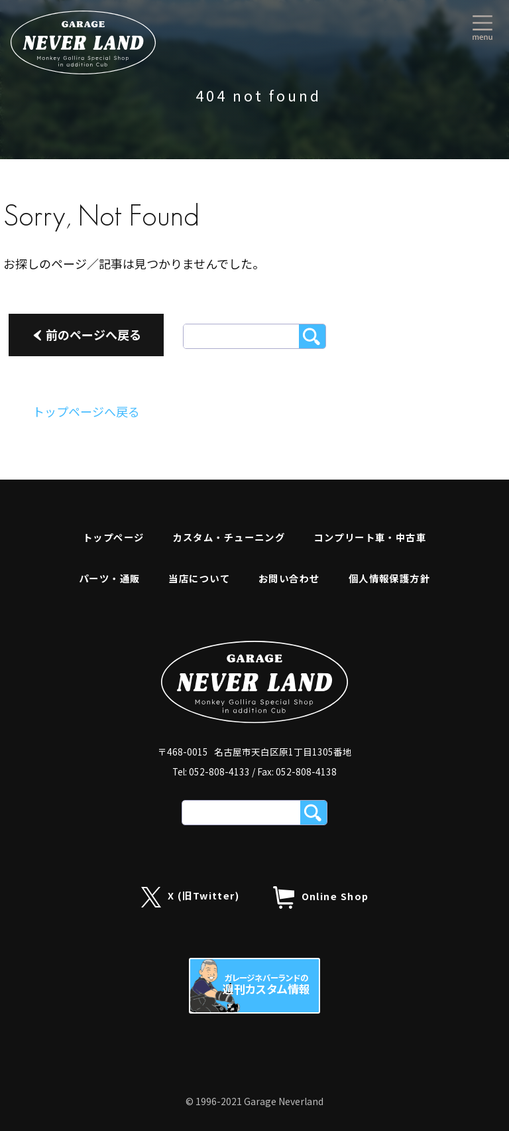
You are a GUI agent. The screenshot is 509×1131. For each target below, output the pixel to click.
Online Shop (320, 897)
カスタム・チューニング (228, 537)
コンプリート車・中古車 (369, 537)
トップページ (113, 537)
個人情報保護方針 (390, 578)
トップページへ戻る (86, 411)
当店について (199, 578)
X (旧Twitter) (190, 897)
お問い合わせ (289, 578)
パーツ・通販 (110, 578)
